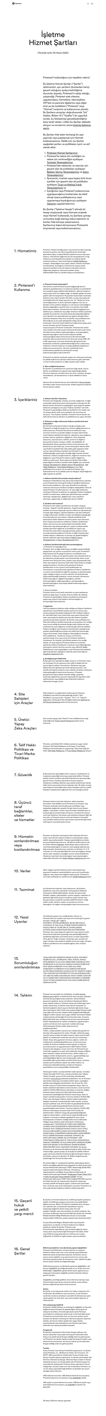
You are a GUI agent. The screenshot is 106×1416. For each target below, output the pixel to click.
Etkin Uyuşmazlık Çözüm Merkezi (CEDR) (60, 1177)
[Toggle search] (88, 3)
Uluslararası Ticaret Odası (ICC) (80, 1174)
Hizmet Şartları (85, 382)
